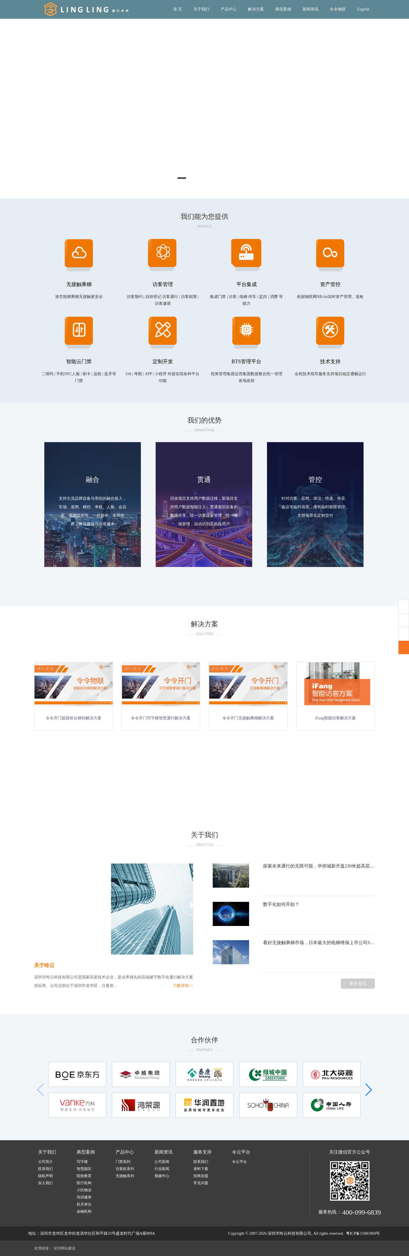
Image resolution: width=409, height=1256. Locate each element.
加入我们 (45, 1183)
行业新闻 (162, 1169)
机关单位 (84, 1204)
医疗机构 (84, 1183)
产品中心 (229, 9)
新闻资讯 (310, 9)
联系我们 (45, 1169)
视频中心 (162, 1176)
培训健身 (84, 1197)
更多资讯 (357, 983)
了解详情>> (183, 986)
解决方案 (256, 9)
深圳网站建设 (64, 1248)
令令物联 (338, 9)
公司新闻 (162, 1162)
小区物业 (84, 1190)
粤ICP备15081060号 (363, 1233)
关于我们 (201, 9)
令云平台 (241, 1152)
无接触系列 (125, 1176)
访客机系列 (125, 1169)
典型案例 (283, 9)
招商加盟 (200, 1176)
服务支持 (202, 1152)
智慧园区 (84, 1169)
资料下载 (200, 1169)
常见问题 (200, 1183)
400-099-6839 (361, 1212)
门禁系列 (123, 1162)
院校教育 (84, 1176)
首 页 (177, 9)
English (363, 9)
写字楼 (82, 1162)
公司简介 (45, 1162)
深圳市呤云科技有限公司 (289, 1233)
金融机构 (84, 1211)
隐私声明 (45, 1176)
